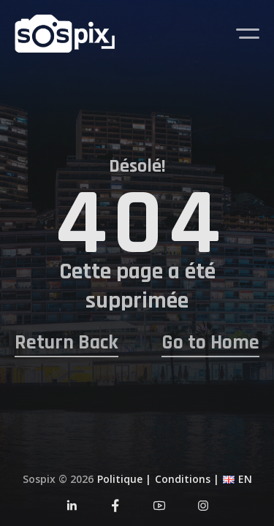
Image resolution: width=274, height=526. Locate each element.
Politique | (124, 479)
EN (245, 479)
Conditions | (187, 479)
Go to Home (210, 343)
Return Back (66, 343)
